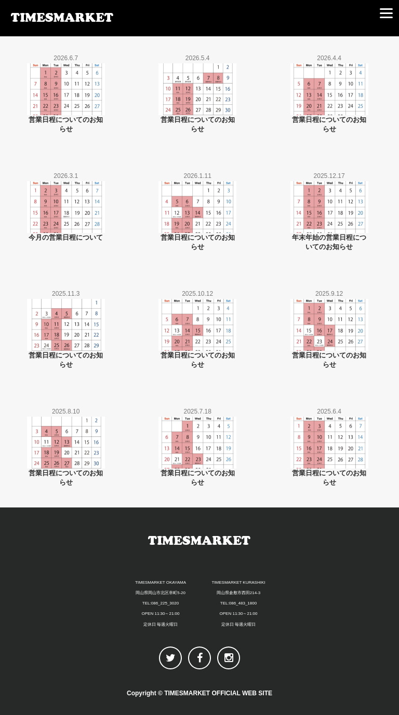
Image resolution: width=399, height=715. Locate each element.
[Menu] (386, 13)
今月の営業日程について (66, 237)
